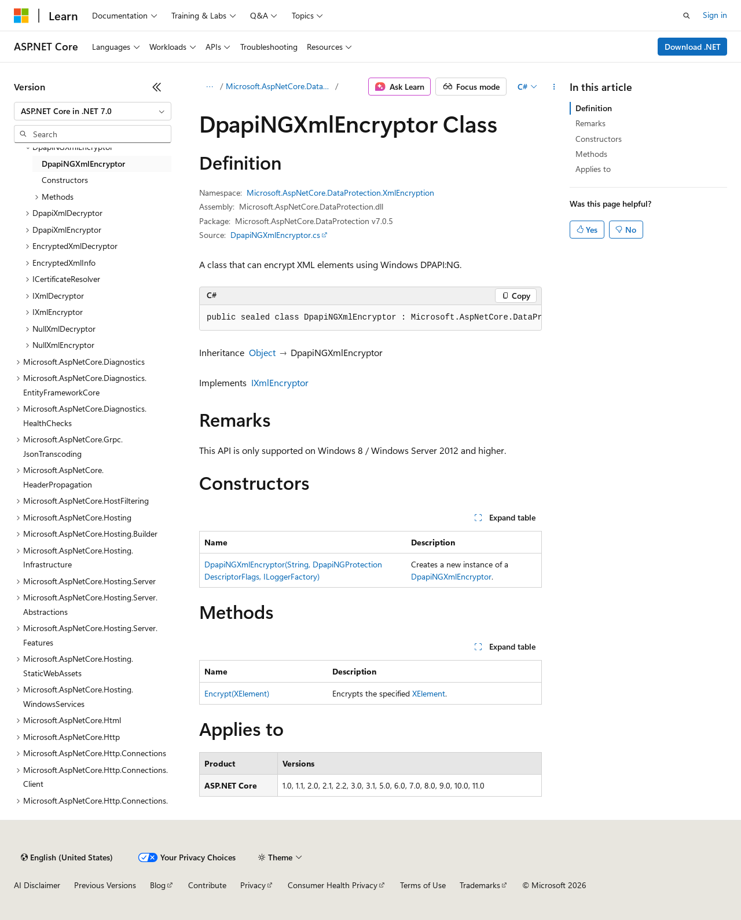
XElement (428, 693)
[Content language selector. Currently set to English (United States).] (67, 857)
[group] (370, 318)
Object (262, 352)
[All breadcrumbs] (209, 87)
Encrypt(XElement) (236, 693)
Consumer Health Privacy (332, 884)
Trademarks (480, 884)
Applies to (593, 168)
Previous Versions (105, 884)
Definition (593, 107)
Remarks (590, 123)
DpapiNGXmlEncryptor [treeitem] (83, 163)
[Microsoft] (21, 15)
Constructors (598, 138)
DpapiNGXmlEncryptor (451, 576)
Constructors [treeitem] (65, 179)
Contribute (207, 884)
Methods (591, 153)
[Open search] (686, 15)
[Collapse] (156, 86)
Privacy (253, 884)
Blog (158, 884)
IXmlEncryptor (280, 382)
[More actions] (554, 87)
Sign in (715, 14)
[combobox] (92, 111)
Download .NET (693, 46)
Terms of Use (423, 884)
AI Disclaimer (37, 884)
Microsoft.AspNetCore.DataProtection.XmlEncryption (279, 85)
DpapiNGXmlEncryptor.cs (275, 234)
